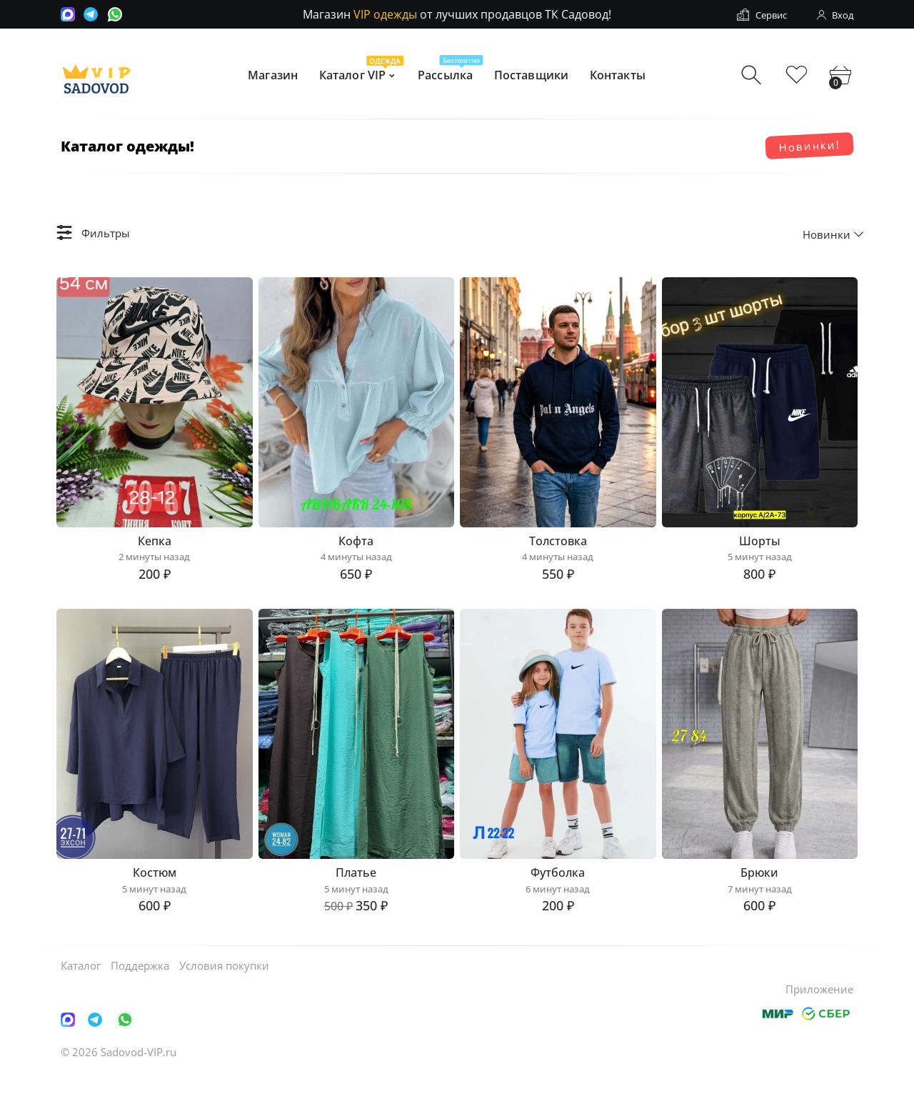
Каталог (81, 990)
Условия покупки (224, 990)
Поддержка (140, 990)
